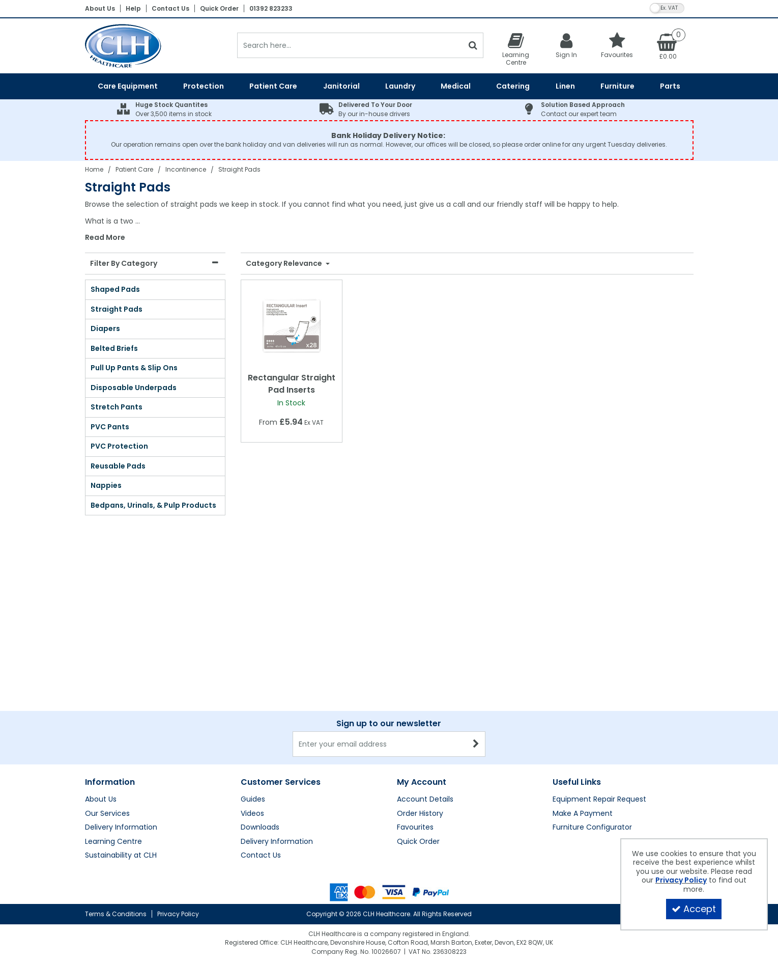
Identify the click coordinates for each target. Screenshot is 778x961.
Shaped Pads (115, 289)
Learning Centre (113, 841)
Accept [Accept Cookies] (694, 908)
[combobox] (389, 221)
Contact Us (170, 8)
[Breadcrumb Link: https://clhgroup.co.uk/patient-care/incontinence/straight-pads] (239, 169)
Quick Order (219, 8)
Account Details (425, 799)
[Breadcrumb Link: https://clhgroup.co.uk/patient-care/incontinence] (185, 169)
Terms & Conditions (116, 914)
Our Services (107, 813)
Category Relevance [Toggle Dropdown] (285, 263)
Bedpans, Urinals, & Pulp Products (153, 505)
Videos (252, 813)
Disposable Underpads (134, 387)
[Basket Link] (668, 45)
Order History (420, 813)
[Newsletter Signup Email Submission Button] (476, 744)
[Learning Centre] (516, 48)
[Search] (350, 45)
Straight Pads (116, 309)
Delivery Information (121, 827)
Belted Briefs (114, 348)
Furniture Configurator (592, 827)
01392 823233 (271, 8)
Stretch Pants (116, 407)
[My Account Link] (566, 45)
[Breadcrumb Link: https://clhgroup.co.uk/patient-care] (134, 169)
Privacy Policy (178, 914)
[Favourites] (617, 45)
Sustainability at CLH (121, 855)
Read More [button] (105, 237)
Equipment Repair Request (599, 799)
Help (133, 8)
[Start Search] (473, 45)
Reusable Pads (118, 466)
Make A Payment (583, 813)
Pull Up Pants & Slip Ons (134, 368)
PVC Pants (110, 427)
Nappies (106, 485)
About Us (100, 8)
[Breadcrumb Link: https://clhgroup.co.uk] (94, 169)
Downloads (260, 827)
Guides (253, 799)
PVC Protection (119, 446)
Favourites (415, 827)
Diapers (105, 328)
